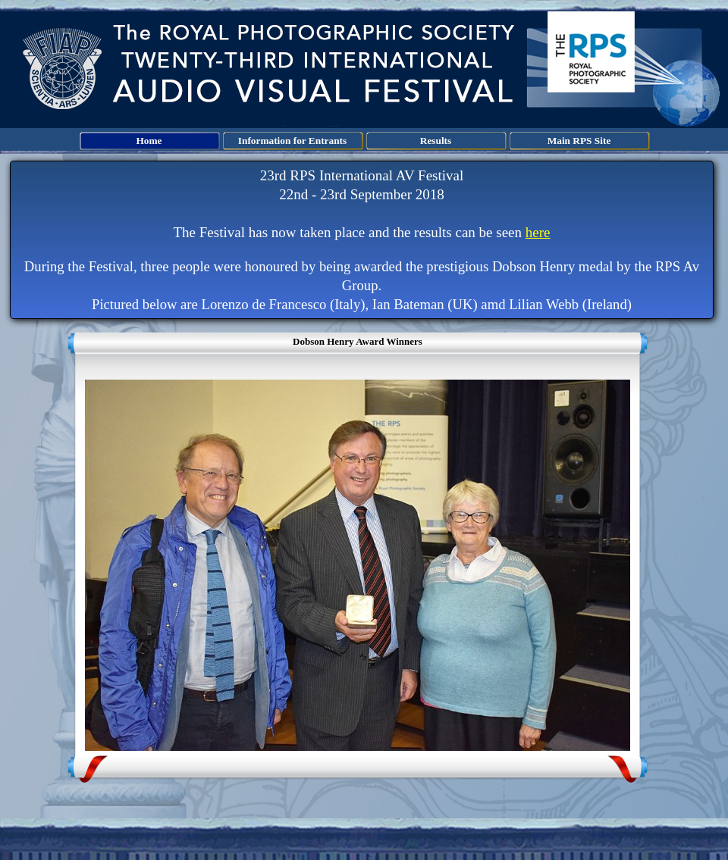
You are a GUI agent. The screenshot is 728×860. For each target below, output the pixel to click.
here (538, 232)
